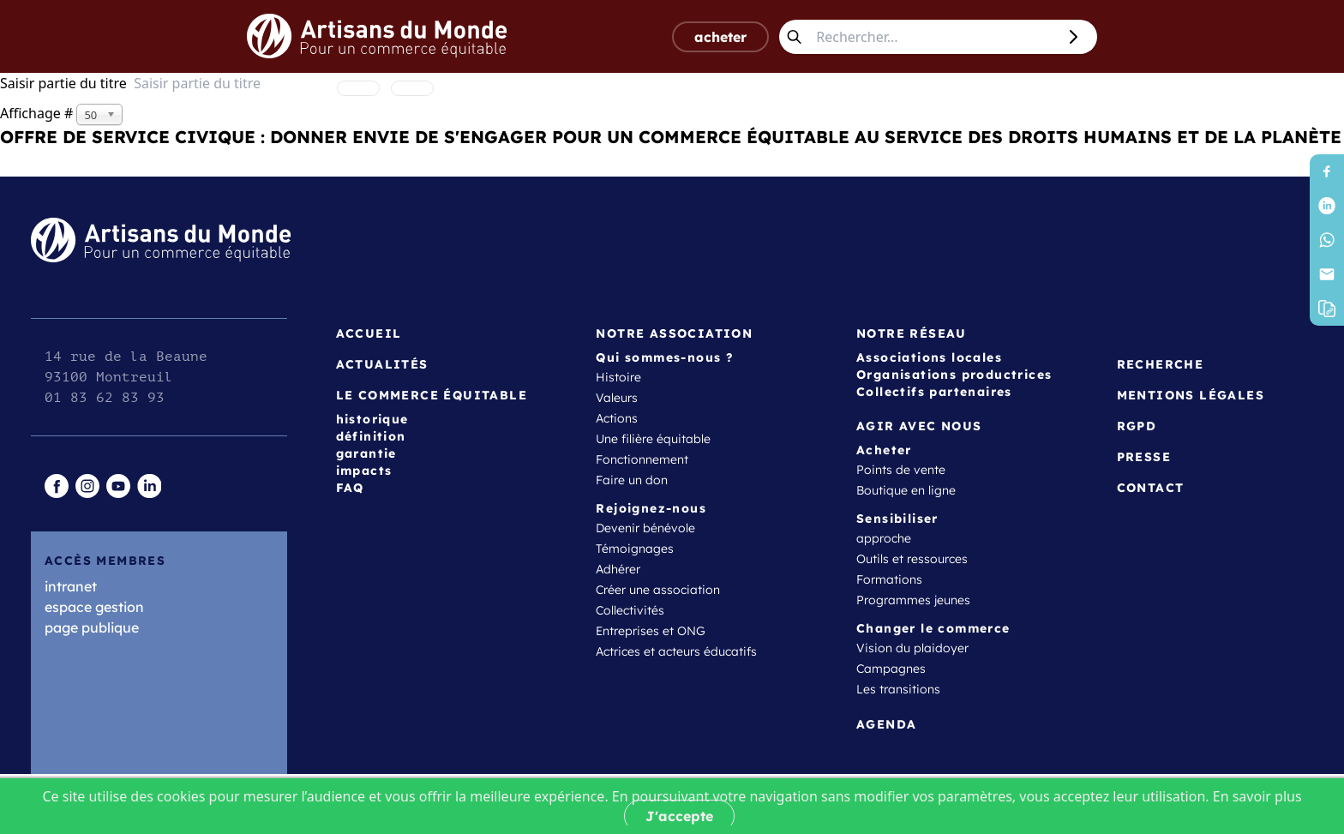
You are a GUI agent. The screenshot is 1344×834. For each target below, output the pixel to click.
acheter (720, 36)
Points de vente (900, 469)
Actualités (382, 364)
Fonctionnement (642, 459)
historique (372, 419)
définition (371, 436)
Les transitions (898, 689)
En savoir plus (1257, 796)
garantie (366, 453)
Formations (889, 579)
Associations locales (929, 357)
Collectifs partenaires (934, 391)
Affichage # (38, 113)
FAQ (350, 487)
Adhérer (618, 569)
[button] (1327, 308)
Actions (617, 418)
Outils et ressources (912, 559)
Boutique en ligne (906, 490)
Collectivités (630, 610)
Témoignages (635, 548)
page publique (92, 627)
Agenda (886, 724)
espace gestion (94, 606)
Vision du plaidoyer (912, 648)
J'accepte (679, 816)
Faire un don (632, 480)
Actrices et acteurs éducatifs (676, 651)
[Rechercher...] (932, 37)
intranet (71, 586)
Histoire (618, 377)
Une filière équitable (653, 439)
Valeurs (617, 397)
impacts (364, 470)
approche (883, 538)
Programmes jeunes (913, 600)
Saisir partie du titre (67, 83)
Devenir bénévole (645, 528)
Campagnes (891, 668)
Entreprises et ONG (650, 631)
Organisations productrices (954, 374)
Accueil (369, 333)
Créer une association (658, 589)
